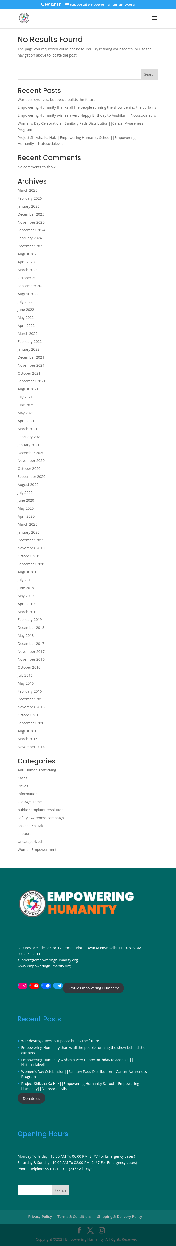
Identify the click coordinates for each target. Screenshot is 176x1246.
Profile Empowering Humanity (93, 987)
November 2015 (31, 707)
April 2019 (26, 603)
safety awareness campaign (41, 817)
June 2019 (26, 587)
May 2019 (26, 595)
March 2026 (27, 190)
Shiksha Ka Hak (30, 825)
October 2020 (29, 468)
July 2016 (25, 675)
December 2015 (31, 699)
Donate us (31, 1098)
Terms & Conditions (74, 1216)
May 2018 (26, 635)
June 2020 (26, 500)
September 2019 (31, 564)
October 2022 (29, 277)
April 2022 (26, 325)
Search (150, 74)
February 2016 (30, 691)
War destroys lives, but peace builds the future (56, 99)
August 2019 (28, 572)
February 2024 (30, 237)
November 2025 (31, 222)
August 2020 (28, 484)
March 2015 (27, 738)
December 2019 (31, 540)
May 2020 (26, 508)
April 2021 (26, 420)
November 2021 (31, 365)
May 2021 (26, 413)
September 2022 (31, 285)
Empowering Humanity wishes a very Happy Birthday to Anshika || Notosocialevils (87, 115)
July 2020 (25, 492)
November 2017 (31, 651)
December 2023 (31, 245)
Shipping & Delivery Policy (119, 1216)
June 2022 (26, 309)
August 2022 (28, 293)
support (24, 833)
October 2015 (29, 715)
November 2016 (31, 659)
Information (28, 793)
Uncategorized (30, 841)
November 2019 (31, 548)
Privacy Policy (40, 1216)
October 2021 (29, 373)
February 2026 (30, 198)
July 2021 (25, 397)
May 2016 (26, 683)
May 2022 (26, 317)
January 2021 (28, 444)
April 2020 (26, 516)
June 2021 (26, 405)
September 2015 (31, 723)
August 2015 (28, 731)
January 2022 (28, 349)
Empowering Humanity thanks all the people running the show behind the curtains (87, 107)
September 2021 (31, 380)
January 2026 (28, 206)
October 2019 (29, 556)
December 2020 (31, 452)
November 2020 (31, 460)
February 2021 (30, 436)
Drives (23, 786)
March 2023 (27, 269)
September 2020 (31, 476)
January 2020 (28, 532)
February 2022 (30, 341)
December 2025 (31, 214)
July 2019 (25, 579)
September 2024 (31, 229)
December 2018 (31, 627)
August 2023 (28, 253)
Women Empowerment (37, 849)
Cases (22, 778)
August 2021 (28, 389)
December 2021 (31, 357)
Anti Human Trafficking (37, 770)
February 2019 (30, 619)
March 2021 (27, 428)
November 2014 (31, 746)
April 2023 (26, 261)
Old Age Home (30, 801)
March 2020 (27, 524)
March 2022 (27, 333)
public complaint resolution (40, 809)
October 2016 (29, 667)
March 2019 (27, 611)
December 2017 (31, 643)
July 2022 (25, 301)
